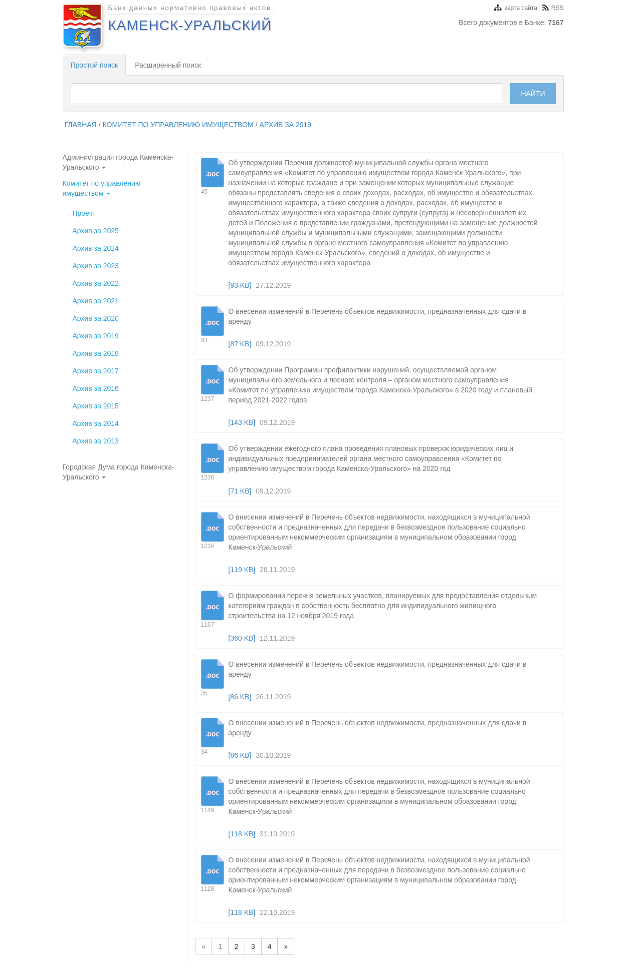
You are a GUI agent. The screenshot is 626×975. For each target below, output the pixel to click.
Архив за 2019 (286, 125)
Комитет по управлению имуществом (178, 125)
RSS (553, 8)
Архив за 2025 (96, 231)
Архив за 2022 (96, 283)
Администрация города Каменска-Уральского (118, 162)
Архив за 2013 (96, 441)
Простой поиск (94, 65)
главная (81, 125)
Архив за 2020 (96, 318)
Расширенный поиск (168, 65)
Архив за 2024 (96, 248)
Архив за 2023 (96, 266)
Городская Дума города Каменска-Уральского (118, 472)
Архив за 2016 (96, 388)
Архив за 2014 (96, 423)
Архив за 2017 (96, 371)
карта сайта (515, 8)
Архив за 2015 (96, 406)
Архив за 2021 (96, 301)
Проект (84, 213)
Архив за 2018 (96, 353)
